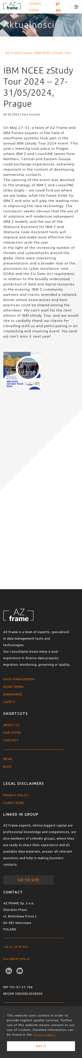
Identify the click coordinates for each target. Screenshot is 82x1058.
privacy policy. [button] (44, 1034)
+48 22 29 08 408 (15, 946)
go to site (28, 880)
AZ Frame (13, 53)
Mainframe (12, 694)
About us (11, 725)
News (7, 759)
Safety (9, 702)
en (58, 10)
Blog (7, 766)
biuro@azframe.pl (16, 958)
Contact (11, 740)
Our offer (12, 732)
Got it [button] (41, 1046)
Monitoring (13, 687)
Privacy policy (16, 795)
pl (58, 3)
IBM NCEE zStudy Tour (53, 53)
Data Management (19, 679)
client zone (35, 6)
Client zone (13, 803)
